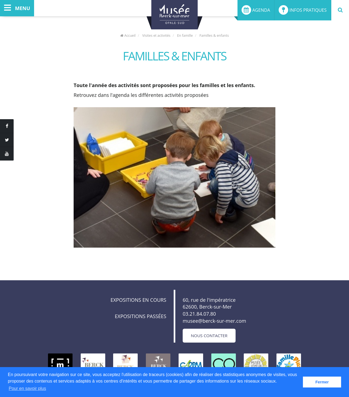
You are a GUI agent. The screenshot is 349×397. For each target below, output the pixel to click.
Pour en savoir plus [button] (27, 388)
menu (17, 8)
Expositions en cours (138, 300)
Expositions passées (140, 316)
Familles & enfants (214, 35)
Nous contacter (209, 335)
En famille (185, 35)
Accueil (128, 35)
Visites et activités (156, 35)
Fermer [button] (322, 382)
